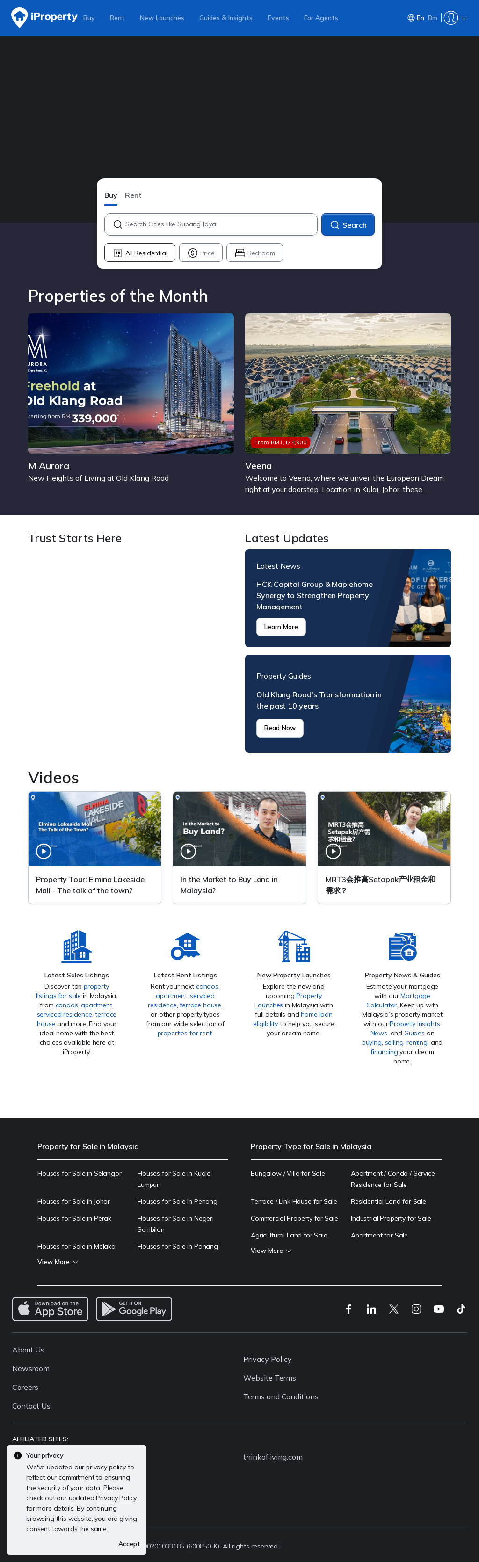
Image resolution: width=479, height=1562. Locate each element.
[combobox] (221, 224)
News (378, 1033)
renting (417, 1042)
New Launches (162, 18)
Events (278, 18)
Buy (89, 18)
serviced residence (64, 1014)
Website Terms (269, 1377)
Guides (414, 1033)
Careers (25, 1387)
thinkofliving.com (273, 1456)
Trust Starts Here (131, 651)
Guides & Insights (226, 18)
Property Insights (415, 1024)
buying (372, 1042)
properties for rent (185, 1033)
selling (394, 1042)
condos (67, 1005)
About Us (28, 1349)
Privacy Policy (267, 1359)
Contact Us (31, 1405)
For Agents (321, 18)
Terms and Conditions (281, 1396)
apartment (96, 1005)
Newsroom (31, 1368)
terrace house (200, 1005)
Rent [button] (133, 195)
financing (384, 1052)
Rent (117, 18)
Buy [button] (110, 195)
